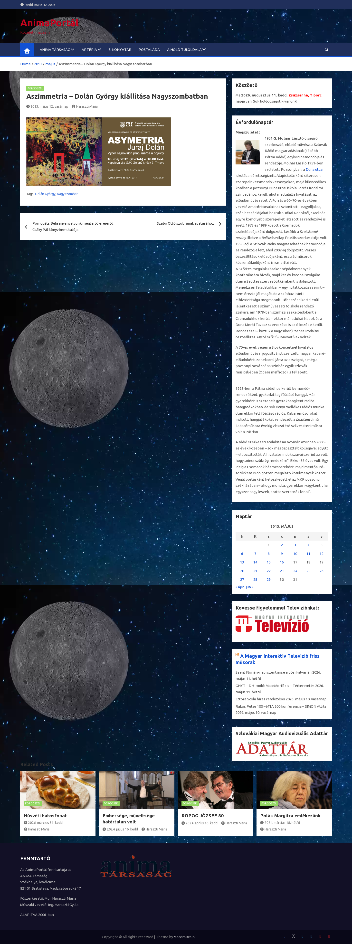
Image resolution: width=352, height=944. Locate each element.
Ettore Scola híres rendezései (260, 699)
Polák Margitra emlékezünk (290, 815)
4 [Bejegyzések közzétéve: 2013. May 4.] (308, 545)
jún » (249, 587)
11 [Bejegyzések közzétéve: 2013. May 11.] (308, 554)
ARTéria (89, 50)
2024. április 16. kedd (199, 823)
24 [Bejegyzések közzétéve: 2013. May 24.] (295, 571)
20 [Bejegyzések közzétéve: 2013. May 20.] (242, 571)
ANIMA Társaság (55, 50)
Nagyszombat (67, 194)
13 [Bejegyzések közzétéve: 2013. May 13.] (242, 562)
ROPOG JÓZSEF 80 (202, 815)
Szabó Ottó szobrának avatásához (185, 223)
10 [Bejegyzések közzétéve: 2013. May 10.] (295, 554)
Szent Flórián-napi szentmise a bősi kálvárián (274, 672)
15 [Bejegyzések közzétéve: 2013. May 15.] (269, 562)
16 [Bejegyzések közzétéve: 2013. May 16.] (282, 562)
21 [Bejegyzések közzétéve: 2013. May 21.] (255, 571)
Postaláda (149, 50)
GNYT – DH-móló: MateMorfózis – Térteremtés (275, 686)
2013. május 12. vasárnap (47, 106)
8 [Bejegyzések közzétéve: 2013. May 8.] (269, 554)
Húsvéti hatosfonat (45, 815)
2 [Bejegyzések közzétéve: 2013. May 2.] (282, 545)
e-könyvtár (119, 50)
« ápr (240, 587)
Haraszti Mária (85, 106)
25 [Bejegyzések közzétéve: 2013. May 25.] (308, 571)
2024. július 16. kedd (120, 829)
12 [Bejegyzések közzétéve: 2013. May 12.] (321, 554)
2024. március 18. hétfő (280, 823)
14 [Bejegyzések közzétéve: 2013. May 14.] (255, 562)
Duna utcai (314, 169)
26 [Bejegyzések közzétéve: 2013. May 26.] (321, 571)
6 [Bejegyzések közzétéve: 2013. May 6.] (242, 554)
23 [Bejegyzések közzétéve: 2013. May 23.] (282, 571)
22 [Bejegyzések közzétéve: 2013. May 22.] (269, 571)
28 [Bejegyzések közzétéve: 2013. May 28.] (255, 579)
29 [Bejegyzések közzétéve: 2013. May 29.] (269, 579)
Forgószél (35, 88)
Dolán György (45, 194)
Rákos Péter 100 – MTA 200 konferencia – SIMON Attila (281, 706)
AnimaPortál (49, 22)
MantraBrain (184, 937)
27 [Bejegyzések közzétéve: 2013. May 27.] (242, 579)
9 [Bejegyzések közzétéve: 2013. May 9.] (282, 554)
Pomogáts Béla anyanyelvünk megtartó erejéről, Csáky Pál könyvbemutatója (73, 226)
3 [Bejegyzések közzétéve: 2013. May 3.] (295, 545)
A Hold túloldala (184, 50)
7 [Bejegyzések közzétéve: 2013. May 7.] (255, 554)
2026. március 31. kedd (43, 823)
